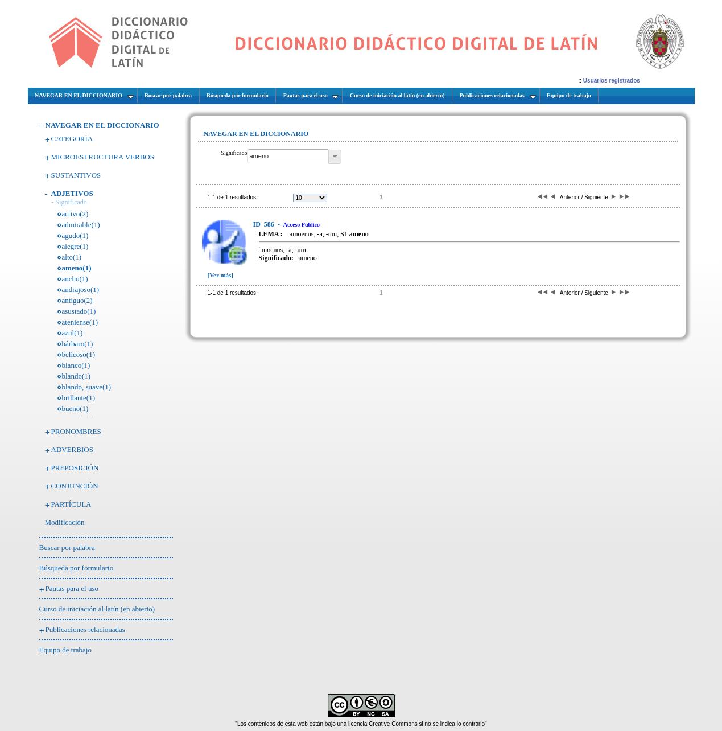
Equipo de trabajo (65, 650)
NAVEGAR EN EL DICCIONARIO (102, 125)
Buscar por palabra (67, 547)
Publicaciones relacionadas (85, 629)
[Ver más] (221, 275)
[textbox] (287, 156)
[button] (334, 157)
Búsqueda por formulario (76, 568)
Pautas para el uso (72, 588)
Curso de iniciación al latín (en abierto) (97, 609)
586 (264, 224)
